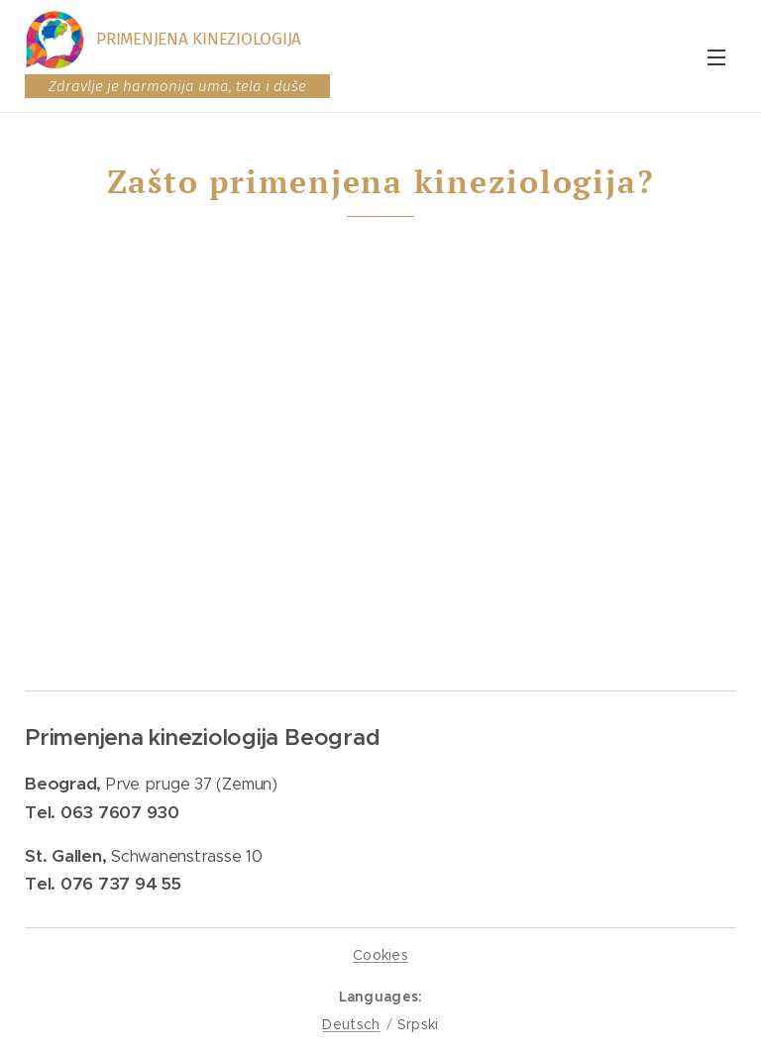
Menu (716, 57)
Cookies (380, 955)
